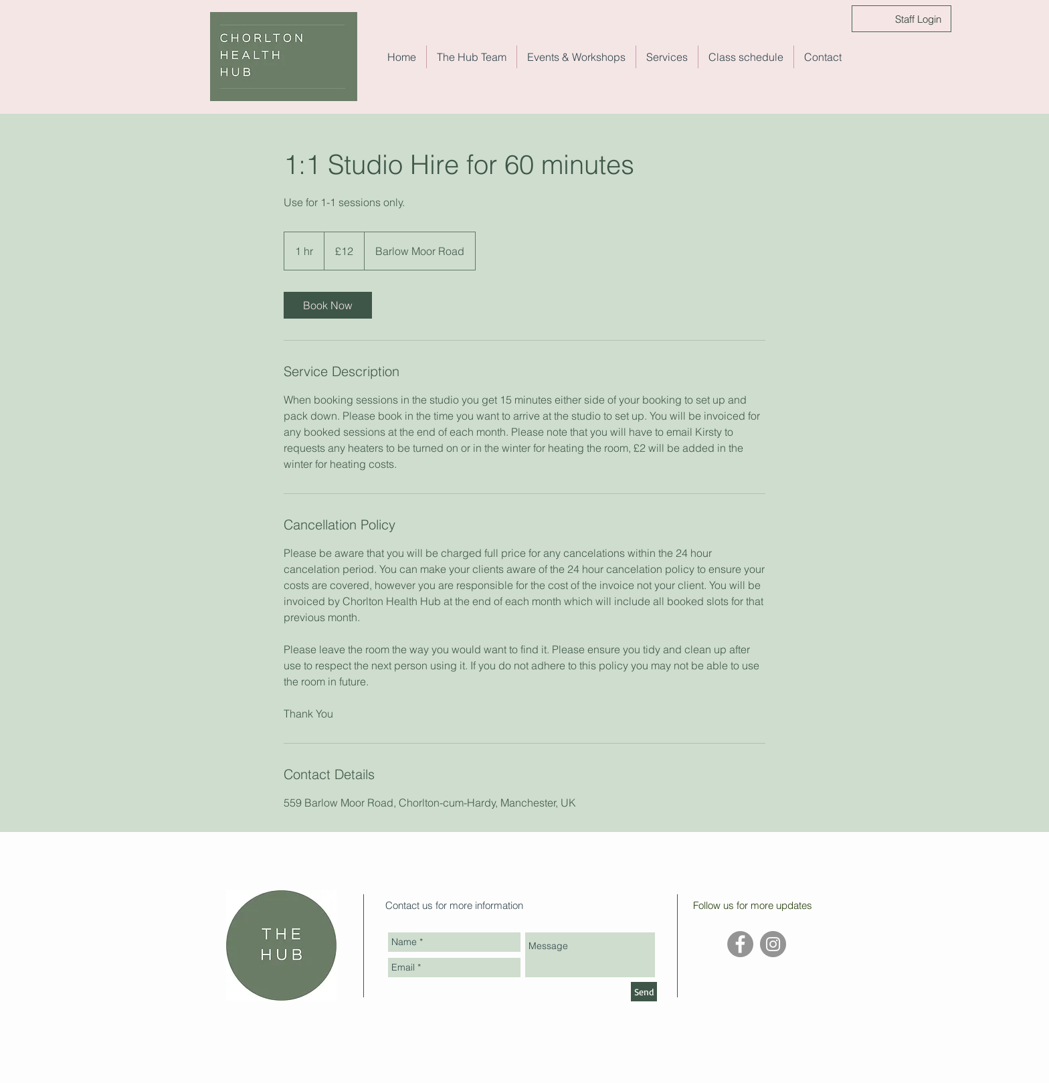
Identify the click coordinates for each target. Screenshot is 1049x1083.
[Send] (644, 991)
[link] (328, 305)
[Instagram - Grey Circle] (773, 944)
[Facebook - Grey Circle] (740, 944)
